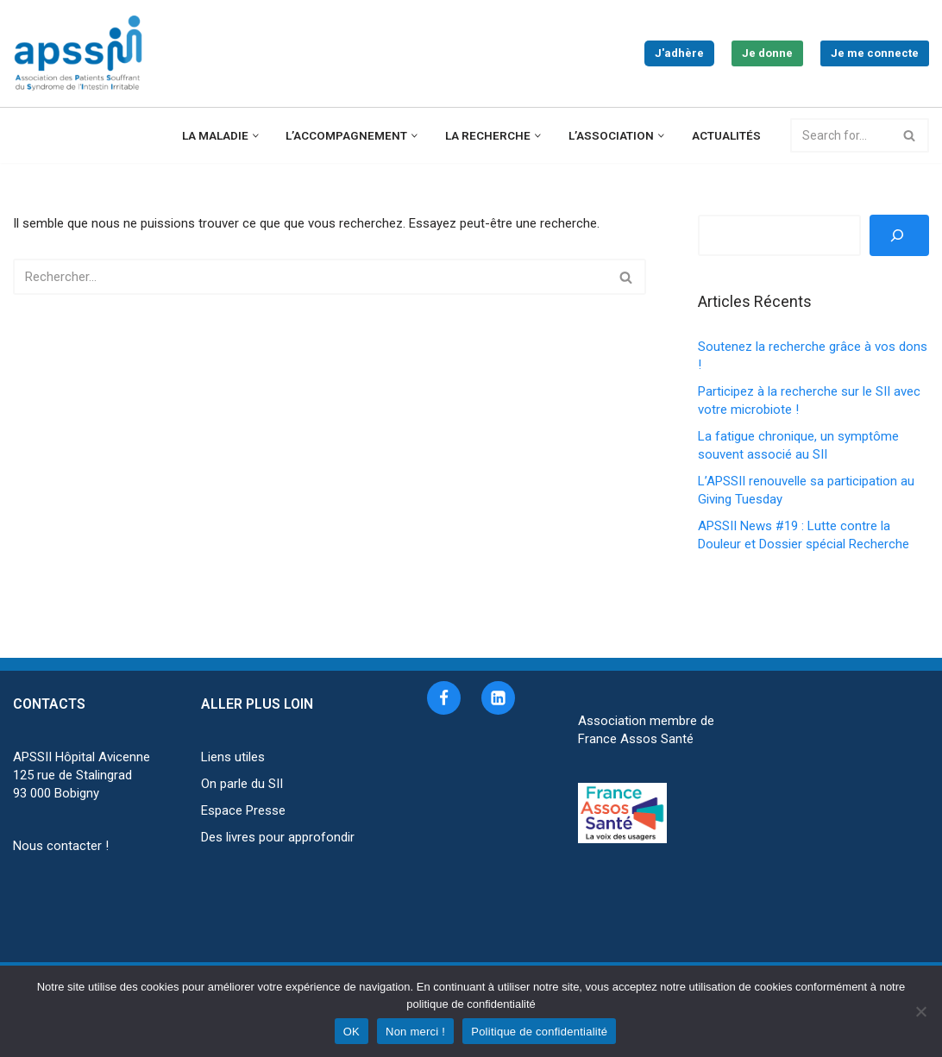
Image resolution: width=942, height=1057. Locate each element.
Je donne (767, 53)
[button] (256, 136)
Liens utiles (233, 757)
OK (351, 1031)
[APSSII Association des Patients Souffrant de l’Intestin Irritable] (82, 53)
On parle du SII (242, 783)
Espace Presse (243, 810)
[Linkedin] (498, 698)
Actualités (726, 135)
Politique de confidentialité (539, 1031)
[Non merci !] (920, 1011)
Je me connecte (875, 53)
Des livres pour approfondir (278, 837)
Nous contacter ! (61, 846)
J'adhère (679, 53)
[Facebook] (444, 698)
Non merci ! (415, 1031)
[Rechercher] (840, 135)
